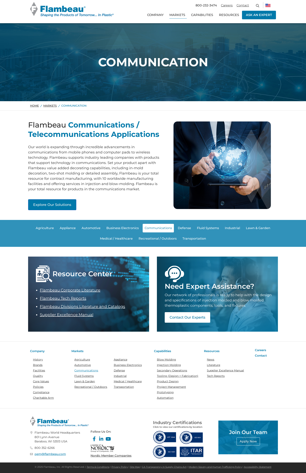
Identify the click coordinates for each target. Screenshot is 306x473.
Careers (227, 5)
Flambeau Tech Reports (63, 298)
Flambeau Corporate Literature (70, 290)
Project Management (171, 387)
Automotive (82, 365)
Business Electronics (128, 365)
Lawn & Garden (84, 381)
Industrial (120, 376)
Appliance (120, 359)
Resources (212, 351)
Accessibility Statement (257, 466)
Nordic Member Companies (111, 455)
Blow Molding (166, 359)
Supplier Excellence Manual (66, 314)
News (210, 359)
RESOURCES (229, 15)
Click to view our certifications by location (177, 426)
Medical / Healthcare (128, 381)
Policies (38, 387)
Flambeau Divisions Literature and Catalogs (82, 306)
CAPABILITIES (202, 15)
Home (34, 105)
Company (37, 351)
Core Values (41, 381)
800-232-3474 (206, 5)
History (38, 359)
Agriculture (82, 359)
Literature (213, 365)
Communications (86, 370)
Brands (38, 365)
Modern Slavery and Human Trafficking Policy (215, 466)
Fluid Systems (84, 376)
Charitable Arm (43, 397)
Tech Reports (216, 376)
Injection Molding (169, 365)
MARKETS (177, 15)
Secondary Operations (172, 370)
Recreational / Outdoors (90, 387)
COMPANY (155, 15)
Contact (243, 5)
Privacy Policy (119, 466)
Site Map (135, 466)
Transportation (124, 387)
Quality (38, 376)
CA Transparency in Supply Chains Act (164, 466)
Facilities (39, 370)
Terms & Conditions (98, 466)
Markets (50, 105)
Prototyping (165, 392)
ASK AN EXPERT (259, 15)
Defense (119, 370)
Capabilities (162, 351)
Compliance (41, 392)
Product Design (168, 381)
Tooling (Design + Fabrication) (177, 376)
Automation (165, 397)
